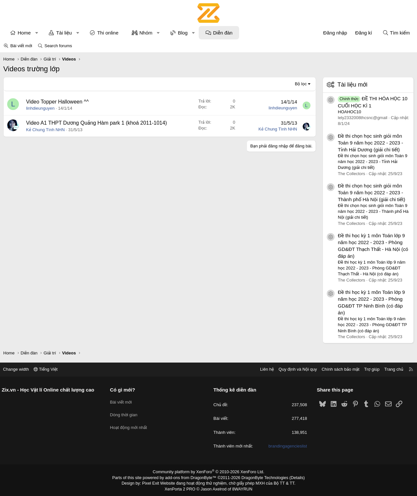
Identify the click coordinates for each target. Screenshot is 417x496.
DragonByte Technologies (262, 477)
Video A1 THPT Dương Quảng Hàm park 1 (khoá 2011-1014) (96, 123)
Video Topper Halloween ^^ (57, 101)
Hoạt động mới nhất (130, 424)
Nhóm (145, 32)
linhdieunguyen (40, 108)
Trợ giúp (368, 369)
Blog (183, 32)
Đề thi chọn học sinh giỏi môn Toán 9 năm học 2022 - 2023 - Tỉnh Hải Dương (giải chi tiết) (370, 142)
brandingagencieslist (286, 446)
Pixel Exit (154, 482)
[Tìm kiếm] (396, 32)
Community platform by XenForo (209, 472)
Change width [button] (19, 369)
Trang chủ (390, 369)
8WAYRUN (240, 488)
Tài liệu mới (352, 84)
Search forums (58, 45)
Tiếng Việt (49, 369)
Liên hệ (263, 369)
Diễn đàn (223, 32)
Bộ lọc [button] (301, 83)
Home (24, 32)
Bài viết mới (21, 45)
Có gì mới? (124, 390)
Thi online (107, 32)
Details (293, 477)
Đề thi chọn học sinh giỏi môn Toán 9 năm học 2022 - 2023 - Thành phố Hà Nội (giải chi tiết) (371, 192)
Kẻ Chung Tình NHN (45, 129)
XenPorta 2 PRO (181, 488)
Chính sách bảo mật (337, 369)
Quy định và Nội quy (294, 369)
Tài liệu (64, 32)
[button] (37, 32)
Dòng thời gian (125, 412)
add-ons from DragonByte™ (191, 477)
